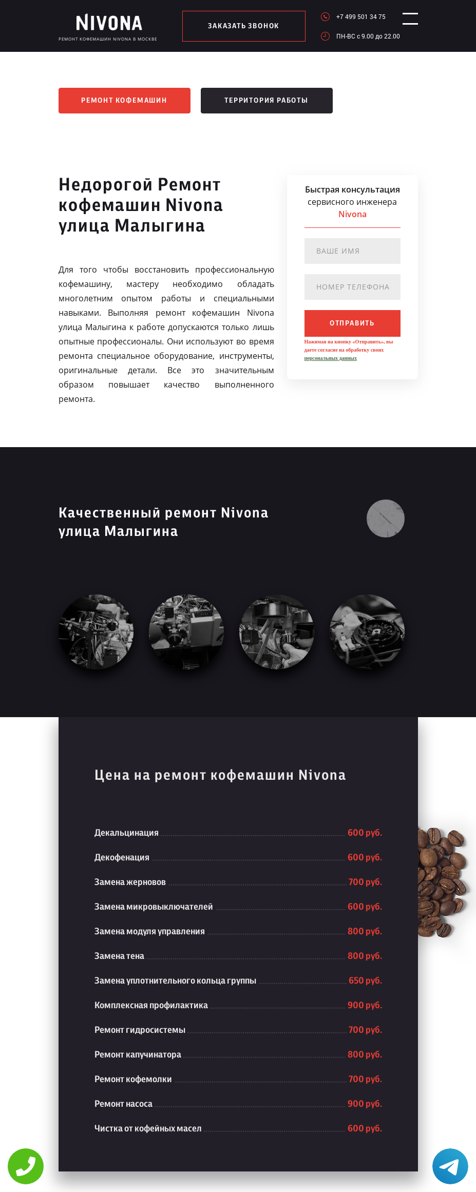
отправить (352, 323)
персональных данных (330, 358)
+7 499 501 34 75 (353, 16)
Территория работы (266, 100)
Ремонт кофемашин (124, 100)
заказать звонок (240, 26)
